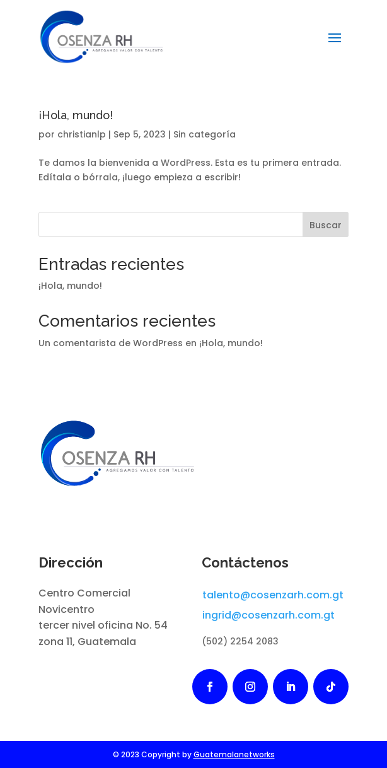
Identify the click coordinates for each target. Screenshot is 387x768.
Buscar (325, 225)
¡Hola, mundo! (75, 115)
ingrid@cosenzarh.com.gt (268, 615)
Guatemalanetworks (234, 754)
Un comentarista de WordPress (110, 343)
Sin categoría (204, 134)
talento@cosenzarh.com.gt (273, 595)
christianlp (81, 134)
